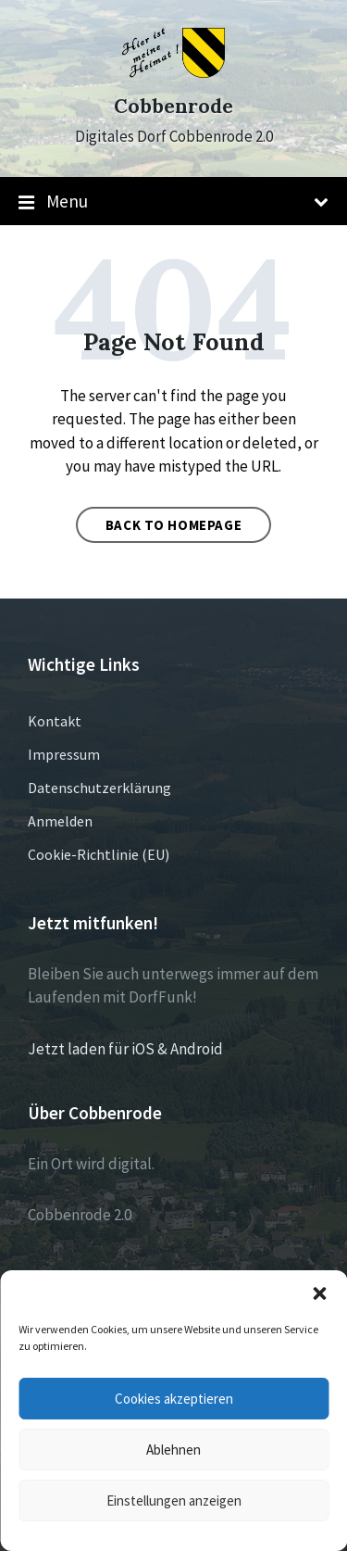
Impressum (64, 754)
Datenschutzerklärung (99, 787)
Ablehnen (173, 1449)
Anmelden (60, 821)
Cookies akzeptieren (174, 1398)
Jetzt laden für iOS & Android (125, 1049)
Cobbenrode (173, 106)
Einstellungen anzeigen (174, 1500)
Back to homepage (173, 525)
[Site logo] (173, 72)
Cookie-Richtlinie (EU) (98, 854)
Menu (173, 202)
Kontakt (54, 721)
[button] (319, 1293)
